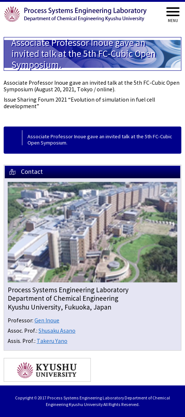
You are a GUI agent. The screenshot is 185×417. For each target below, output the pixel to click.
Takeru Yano (52, 341)
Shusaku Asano (56, 331)
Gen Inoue (46, 321)
